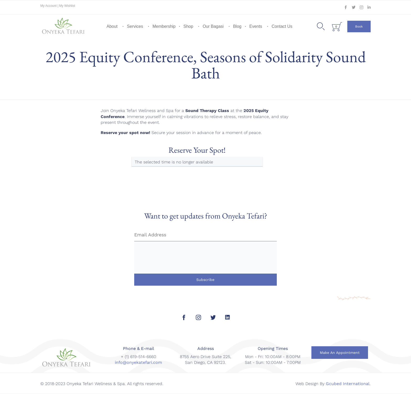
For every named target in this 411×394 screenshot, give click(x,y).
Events (255, 26)
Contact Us (282, 26)
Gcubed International (348, 383)
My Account (48, 6)
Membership (164, 26)
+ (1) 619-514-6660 (138, 356)
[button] (359, 26)
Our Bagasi (213, 26)
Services (135, 26)
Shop (188, 26)
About (112, 26)
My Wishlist (67, 6)
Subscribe (205, 280)
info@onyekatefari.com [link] (138, 362)
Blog (237, 26)
